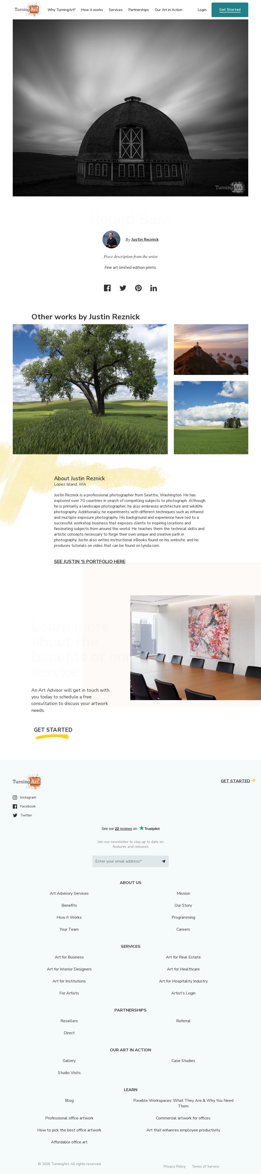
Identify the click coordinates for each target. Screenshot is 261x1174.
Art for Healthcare (183, 969)
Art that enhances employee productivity (183, 1130)
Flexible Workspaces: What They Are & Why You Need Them (183, 1103)
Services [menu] (116, 9)
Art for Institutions (69, 981)
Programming (183, 917)
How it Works (69, 917)
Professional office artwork (69, 1118)
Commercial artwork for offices (183, 1118)
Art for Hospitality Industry (183, 981)
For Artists (69, 993)
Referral (183, 1021)
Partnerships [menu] (138, 9)
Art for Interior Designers (69, 969)
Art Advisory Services (69, 893)
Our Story (183, 905)
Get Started (230, 9)
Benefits (69, 905)
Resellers (69, 1021)
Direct (69, 1033)
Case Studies (183, 1061)
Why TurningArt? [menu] (61, 9)
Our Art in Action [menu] (168, 9)
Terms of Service (205, 1166)
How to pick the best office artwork (69, 1130)
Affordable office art (69, 1142)
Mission (183, 893)
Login (202, 9)
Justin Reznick (145, 239)
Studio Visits (69, 1073)
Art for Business (69, 957)
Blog (69, 1100)
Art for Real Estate (183, 957)
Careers (183, 929)
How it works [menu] (92, 9)
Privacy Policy (175, 1166)
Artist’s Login (183, 993)
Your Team (69, 929)
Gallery (69, 1061)
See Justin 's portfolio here (89, 562)
